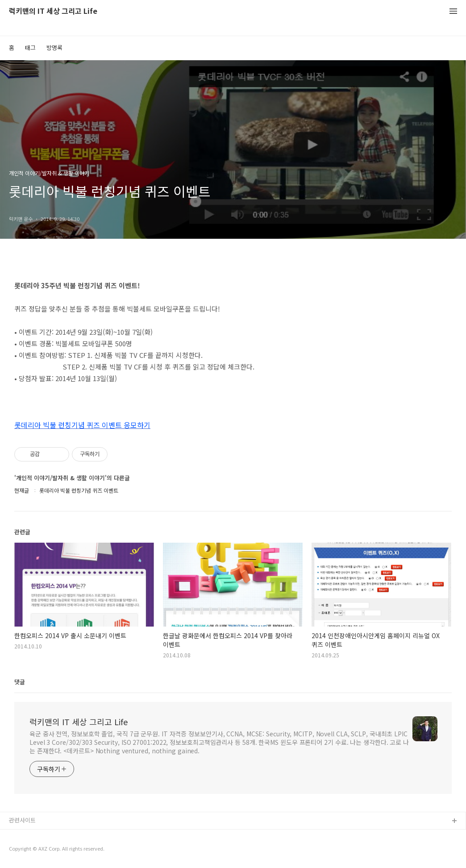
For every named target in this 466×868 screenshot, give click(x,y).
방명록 (54, 47)
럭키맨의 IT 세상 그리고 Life (53, 11)
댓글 (19, 681)
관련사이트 (22, 820)
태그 (30, 47)
